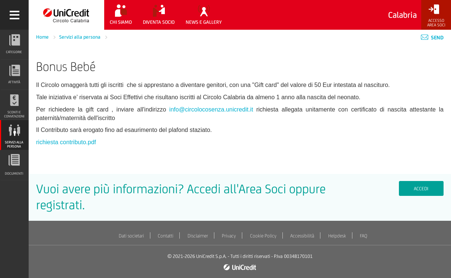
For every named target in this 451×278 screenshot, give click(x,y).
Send (432, 38)
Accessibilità (302, 236)
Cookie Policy (263, 236)
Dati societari (131, 236)
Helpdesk (337, 236)
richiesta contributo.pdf (66, 142)
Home (43, 37)
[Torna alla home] (66, 15)
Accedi (421, 188)
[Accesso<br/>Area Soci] (436, 16)
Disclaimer (198, 236)
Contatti (165, 236)
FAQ (363, 236)
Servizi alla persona (80, 37)
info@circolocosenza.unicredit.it (211, 109)
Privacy (229, 236)
